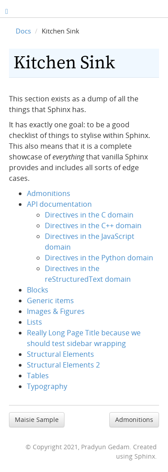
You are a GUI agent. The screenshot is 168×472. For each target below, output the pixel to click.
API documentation (59, 204)
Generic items (50, 300)
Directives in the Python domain (99, 258)
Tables (38, 375)
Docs (23, 30)
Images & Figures (56, 311)
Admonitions (48, 193)
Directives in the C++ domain (93, 225)
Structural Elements (60, 354)
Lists (34, 322)
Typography (47, 386)
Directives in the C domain (89, 215)
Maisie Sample (37, 419)
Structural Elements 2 (63, 365)
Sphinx (144, 456)
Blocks (37, 290)
